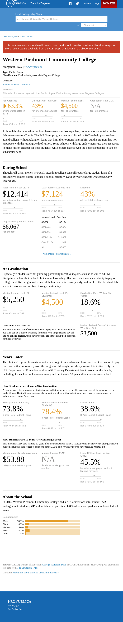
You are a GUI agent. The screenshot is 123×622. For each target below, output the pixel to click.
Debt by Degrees (40, 3)
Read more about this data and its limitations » (35, 572)
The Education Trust (27, 567)
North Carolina (26, 36)
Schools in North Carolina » (16, 84)
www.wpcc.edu (33, 66)
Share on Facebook (70, 4)
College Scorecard (89, 48)
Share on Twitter (77, 4)
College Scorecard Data (54, 564)
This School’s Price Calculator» (56, 254)
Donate (109, 3)
